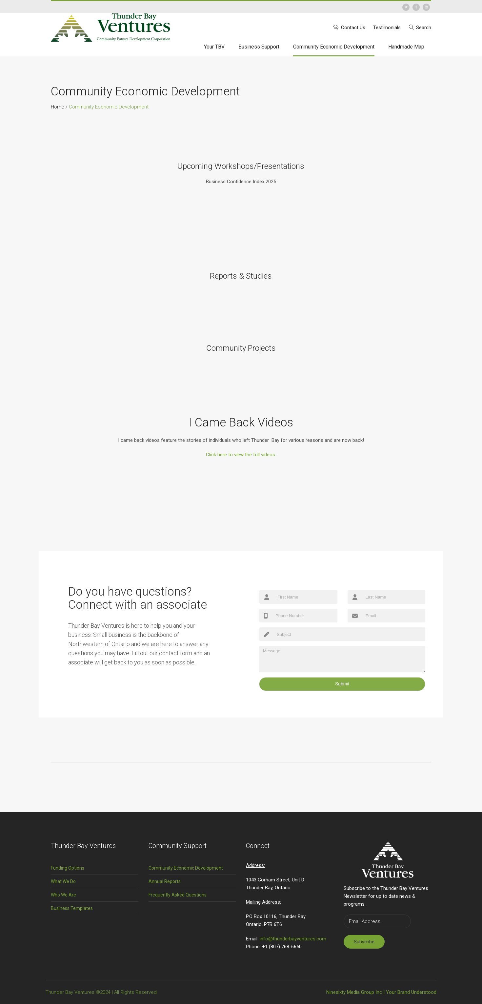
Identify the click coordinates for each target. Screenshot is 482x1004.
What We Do (63, 881)
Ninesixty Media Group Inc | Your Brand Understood (381, 992)
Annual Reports (165, 881)
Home (57, 107)
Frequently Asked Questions (178, 894)
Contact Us (353, 27)
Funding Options (67, 868)
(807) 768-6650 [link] (285, 947)
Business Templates (72, 908)
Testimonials (387, 27)
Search (423, 27)
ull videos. (241, 455)
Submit (342, 683)
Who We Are (63, 894)
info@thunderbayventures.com (293, 939)
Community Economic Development (186, 868)
